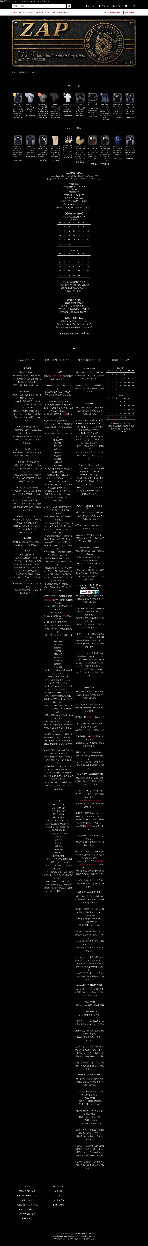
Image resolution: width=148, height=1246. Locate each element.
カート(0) (130, 6)
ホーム (27, 1186)
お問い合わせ (58, 1205)
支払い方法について (27, 1191)
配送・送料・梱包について (27, 1196)
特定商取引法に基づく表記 (27, 1205)
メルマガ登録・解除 (27, 1214)
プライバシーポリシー (27, 1209)
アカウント (90, 6)
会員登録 (103, 6)
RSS (24, 1218)
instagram (68, 207)
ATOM (29, 1218)
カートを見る (58, 1200)
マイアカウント (58, 1186)
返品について (27, 1200)
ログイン (116, 6)
